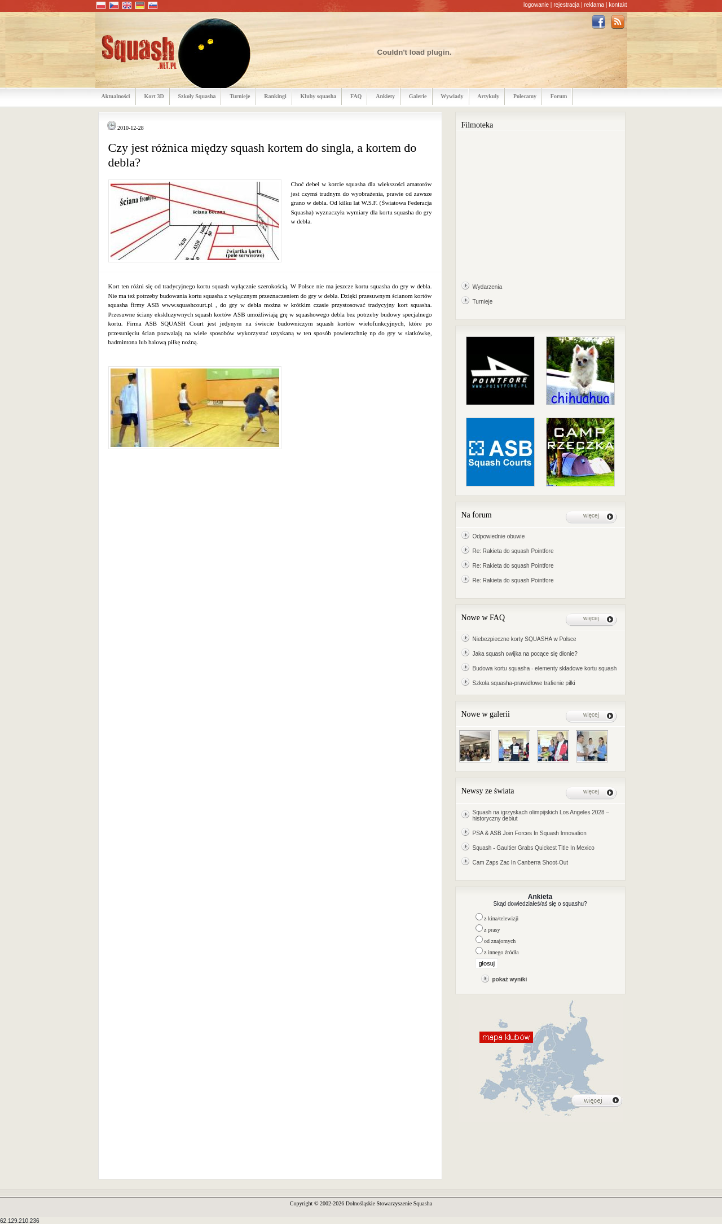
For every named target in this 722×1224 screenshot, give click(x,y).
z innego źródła (501, 952)
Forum (559, 96)
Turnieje (240, 96)
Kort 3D (154, 96)
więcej (591, 515)
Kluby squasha (319, 96)
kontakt (618, 5)
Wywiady (452, 96)
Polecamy (524, 96)
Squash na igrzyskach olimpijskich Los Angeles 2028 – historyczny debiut (541, 815)
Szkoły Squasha (196, 96)
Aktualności (116, 96)
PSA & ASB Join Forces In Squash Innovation (530, 833)
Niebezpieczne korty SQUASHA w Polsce (524, 639)
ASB (153, 304)
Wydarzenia (488, 287)
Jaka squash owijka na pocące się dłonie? (525, 654)
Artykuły (488, 96)
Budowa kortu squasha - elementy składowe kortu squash (545, 668)
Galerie (418, 96)
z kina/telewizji (501, 918)
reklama (594, 5)
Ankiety (385, 96)
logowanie (536, 5)
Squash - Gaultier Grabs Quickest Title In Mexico (534, 848)
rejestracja (566, 5)
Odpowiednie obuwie (499, 536)
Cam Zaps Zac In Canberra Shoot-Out (521, 862)
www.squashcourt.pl (187, 304)
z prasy (492, 930)
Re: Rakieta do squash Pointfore (513, 551)
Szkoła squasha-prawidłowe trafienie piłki (524, 683)
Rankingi (275, 96)
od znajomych (500, 941)
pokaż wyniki (509, 979)
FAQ (356, 96)
